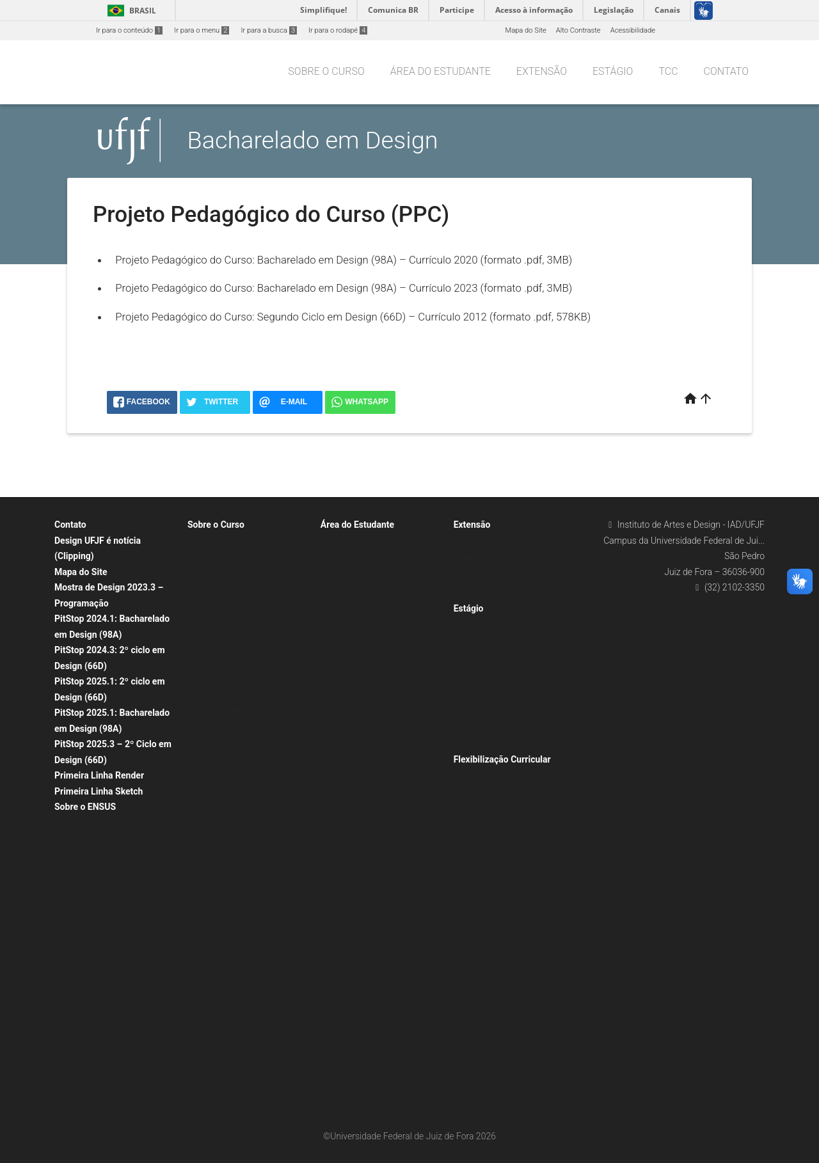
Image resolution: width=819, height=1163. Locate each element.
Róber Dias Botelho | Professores (246, 779)
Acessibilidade (632, 30)
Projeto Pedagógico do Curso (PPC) (250, 847)
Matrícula (342, 609)
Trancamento (348, 626)
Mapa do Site (525, 30)
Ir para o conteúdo (129, 30)
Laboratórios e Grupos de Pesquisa (249, 863)
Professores (213, 592)
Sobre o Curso (326, 71)
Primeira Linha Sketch (98, 791)
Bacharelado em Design (312, 140)
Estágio (612, 71)
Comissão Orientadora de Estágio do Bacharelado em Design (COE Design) (518, 709)
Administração (217, 575)
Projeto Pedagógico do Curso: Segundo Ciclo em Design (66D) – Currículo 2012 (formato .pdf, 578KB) (353, 316)
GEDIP (204, 914)
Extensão (541, 71)
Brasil (129, 10)
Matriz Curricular (220, 813)
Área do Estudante (440, 71)
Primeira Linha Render (99, 775)
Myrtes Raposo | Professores (239, 745)
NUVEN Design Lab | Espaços (240, 897)
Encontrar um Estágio (494, 642)
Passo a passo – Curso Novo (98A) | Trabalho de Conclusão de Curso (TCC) (384, 982)
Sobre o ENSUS (85, 807)
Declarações (347, 694)
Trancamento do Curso (363, 643)
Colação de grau (353, 541)
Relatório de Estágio (492, 676)
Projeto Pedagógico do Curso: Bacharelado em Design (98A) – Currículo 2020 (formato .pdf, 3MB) (343, 259)
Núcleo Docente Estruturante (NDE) (250, 1067)
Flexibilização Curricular (502, 759)
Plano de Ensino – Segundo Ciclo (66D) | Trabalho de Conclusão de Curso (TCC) (380, 1084)
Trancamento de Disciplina (369, 660)
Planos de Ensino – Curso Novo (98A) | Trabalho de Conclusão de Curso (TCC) (380, 1033)
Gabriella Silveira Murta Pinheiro (245, 643)
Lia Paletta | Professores (232, 694)
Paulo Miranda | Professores (238, 761)
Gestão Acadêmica (224, 931)
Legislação (211, 1100)
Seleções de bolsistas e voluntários (383, 575)
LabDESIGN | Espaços (228, 880)
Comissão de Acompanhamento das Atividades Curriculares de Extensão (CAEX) (252, 999)
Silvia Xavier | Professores (235, 795)
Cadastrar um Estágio (494, 625)
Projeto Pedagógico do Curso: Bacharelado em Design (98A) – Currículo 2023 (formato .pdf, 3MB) (343, 287)
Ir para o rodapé (337, 30)
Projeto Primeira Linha (495, 592)
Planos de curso (219, 558)
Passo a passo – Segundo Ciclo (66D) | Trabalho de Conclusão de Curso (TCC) (380, 796)
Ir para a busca (269, 30)
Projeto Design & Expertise (502, 575)
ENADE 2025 (347, 558)
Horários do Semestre (361, 592)
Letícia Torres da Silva (229, 677)
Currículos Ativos (221, 1084)
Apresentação (216, 541)
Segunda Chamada (357, 711)
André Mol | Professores (232, 609)
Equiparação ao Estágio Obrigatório (516, 658)
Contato (726, 71)
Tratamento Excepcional (365, 728)
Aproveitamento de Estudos (371, 677)
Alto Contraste (578, 30)
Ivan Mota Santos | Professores (243, 660)
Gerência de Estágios (493, 744)
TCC (668, 71)
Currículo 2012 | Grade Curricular (246, 829)
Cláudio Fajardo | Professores (240, 626)
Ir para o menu (201, 30)
